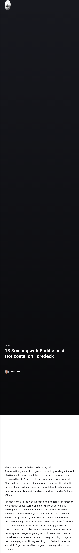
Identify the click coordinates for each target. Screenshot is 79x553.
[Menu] (72, 5)
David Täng (15, 371)
